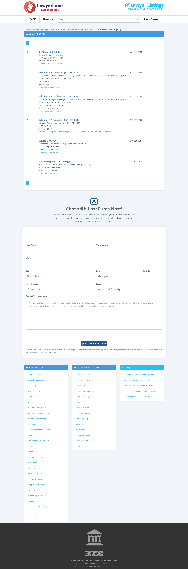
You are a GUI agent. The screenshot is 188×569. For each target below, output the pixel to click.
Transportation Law (35, 518)
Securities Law (33, 501)
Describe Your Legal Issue (36, 296)
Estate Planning (82, 419)
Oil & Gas (31, 490)
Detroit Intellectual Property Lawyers (137, 380)
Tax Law (31, 512)
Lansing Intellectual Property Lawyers (138, 386)
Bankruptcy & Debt (83, 380)
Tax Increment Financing (37, 507)
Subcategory (101, 284)
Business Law (93, 29)
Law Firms (152, 19)
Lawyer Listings (144, 5)
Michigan (65, 29)
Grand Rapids (78, 29)
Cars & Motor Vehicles (84, 391)
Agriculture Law (34, 391)
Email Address (31, 245)
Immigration (32, 463)
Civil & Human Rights (84, 397)
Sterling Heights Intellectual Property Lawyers (141, 391)
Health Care (80, 430)
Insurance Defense (35, 474)
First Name (30, 232)
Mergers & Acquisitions (37, 485)
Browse (48, 19)
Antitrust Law (33, 397)
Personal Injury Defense (37, 496)
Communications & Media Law (39, 430)
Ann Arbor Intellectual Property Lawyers (139, 375)
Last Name (100, 232)
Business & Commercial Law (39, 413)
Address (29, 258)
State (98, 271)
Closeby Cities (129, 367)
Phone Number (102, 245)
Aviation (31, 402)
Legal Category (32, 284)
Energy (30, 446)
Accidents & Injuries (83, 375)
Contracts (31, 435)
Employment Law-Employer (38, 441)
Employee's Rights (83, 413)
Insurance (31, 468)
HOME (31, 19)
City (27, 271)
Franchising (32, 452)
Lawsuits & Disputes (83, 441)
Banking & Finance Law (37, 408)
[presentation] (94, 335)
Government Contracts (36, 457)
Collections (32, 424)
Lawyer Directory (50, 29)
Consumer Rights (82, 402)
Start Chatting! (94, 343)
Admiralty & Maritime (36, 380)
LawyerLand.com (32, 29)
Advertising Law (34, 386)
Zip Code (146, 271)
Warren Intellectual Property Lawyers (137, 397)
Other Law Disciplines (89, 367)
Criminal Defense (82, 408)
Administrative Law (35, 375)
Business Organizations (37, 419)
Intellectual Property (35, 479)
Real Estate (80, 446)
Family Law (80, 424)
